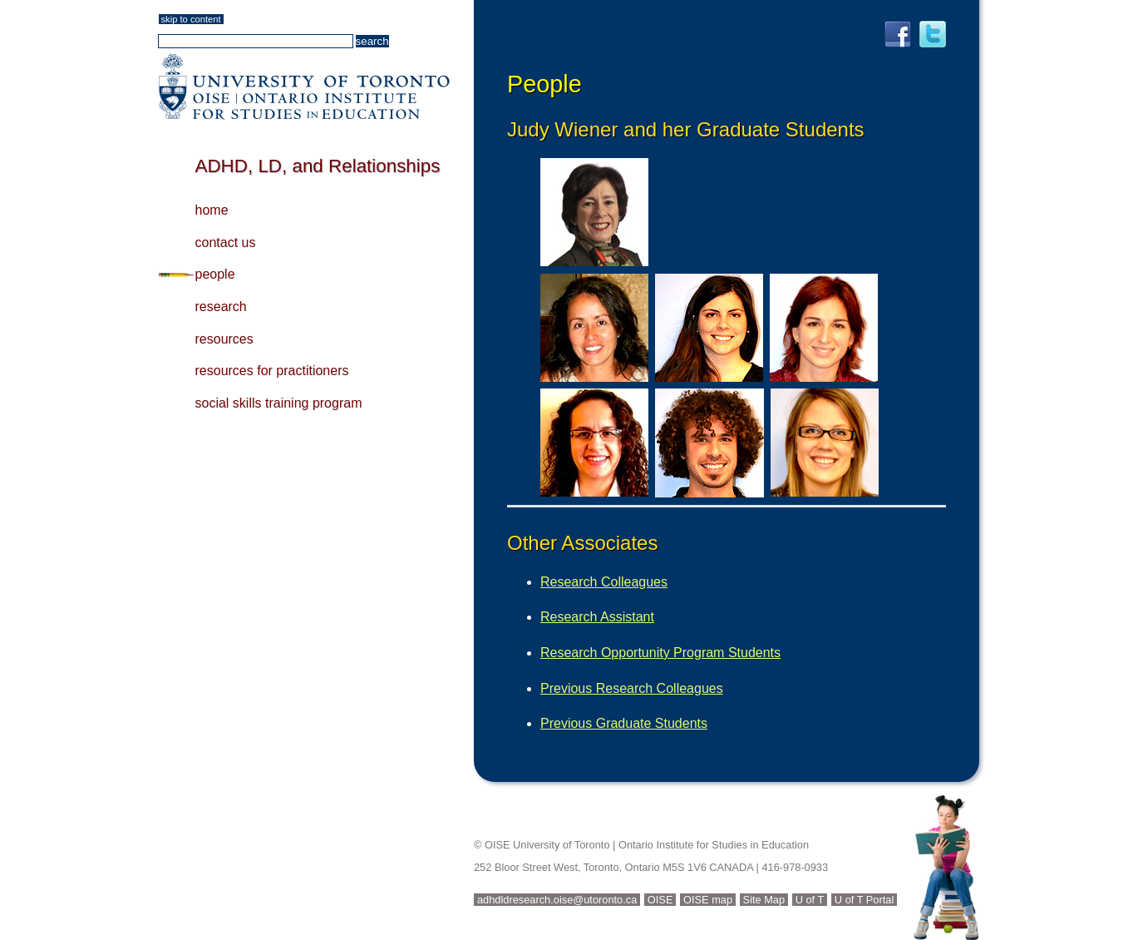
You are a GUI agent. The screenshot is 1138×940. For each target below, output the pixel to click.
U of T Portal (864, 899)
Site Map (764, 899)
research (221, 306)
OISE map (707, 899)
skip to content (191, 19)
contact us (225, 242)
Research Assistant (597, 617)
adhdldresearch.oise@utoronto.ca (557, 899)
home (212, 210)
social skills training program (278, 403)
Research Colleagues (604, 582)
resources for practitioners (272, 371)
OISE (660, 899)
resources (224, 339)
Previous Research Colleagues (631, 688)
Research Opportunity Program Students (660, 653)
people (215, 274)
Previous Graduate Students (623, 723)
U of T (810, 899)
